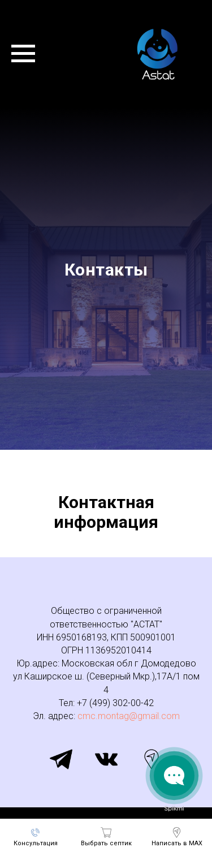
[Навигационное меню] (23, 54)
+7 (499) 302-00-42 (115, 703)
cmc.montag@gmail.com (128, 716)
